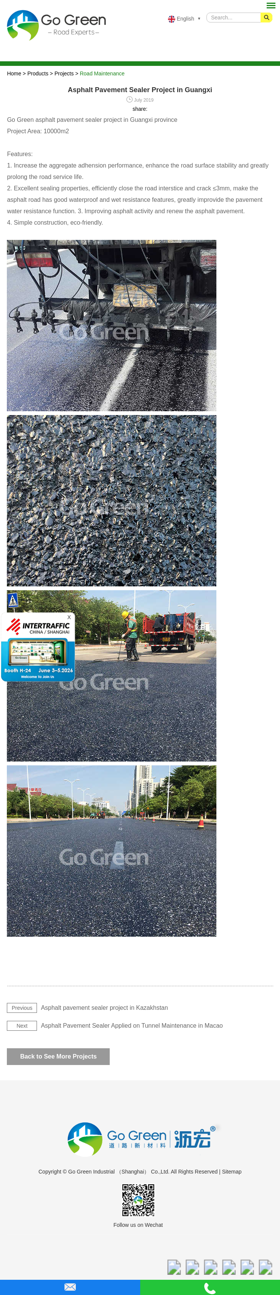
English (181, 19)
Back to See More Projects (58, 1056)
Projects (64, 73)
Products (37, 73)
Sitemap (232, 1172)
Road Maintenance (102, 73)
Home (14, 73)
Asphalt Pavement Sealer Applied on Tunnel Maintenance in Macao (132, 1025)
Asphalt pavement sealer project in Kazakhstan (104, 1007)
